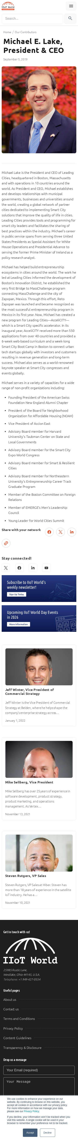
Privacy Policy (31, 1111)
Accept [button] (30, 1132)
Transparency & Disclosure (22, 1048)
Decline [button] (47, 1132)
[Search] (32, 19)
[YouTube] (46, 568)
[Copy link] (6, 543)
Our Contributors (25, 32)
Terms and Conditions (19, 1019)
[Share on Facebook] (49, 532)
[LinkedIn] (33, 568)
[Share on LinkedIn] (71, 532)
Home (7, 32)
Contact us (11, 1009)
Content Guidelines (17, 1038)
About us (9, 1000)
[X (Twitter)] (6, 568)
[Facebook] (19, 568)
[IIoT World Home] (39, 951)
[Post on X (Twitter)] (60, 532)
